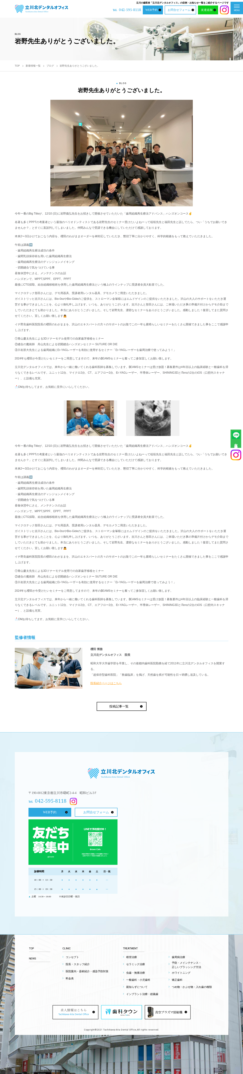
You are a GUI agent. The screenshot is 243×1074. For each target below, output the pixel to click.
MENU (237, 9)
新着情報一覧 (33, 65)
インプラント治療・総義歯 (142, 994)
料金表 (70, 978)
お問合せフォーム (179, 10)
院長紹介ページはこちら (106, 683)
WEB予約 (151, 10)
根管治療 (131, 957)
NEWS (32, 958)
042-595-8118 (130, 9)
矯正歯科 (177, 979)
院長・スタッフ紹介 (78, 964)
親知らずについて (137, 987)
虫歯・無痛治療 (135, 972)
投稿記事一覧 (119, 706)
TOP (17, 65)
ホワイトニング (181, 972)
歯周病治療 (178, 957)
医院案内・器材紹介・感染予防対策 (87, 971)
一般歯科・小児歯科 (138, 979)
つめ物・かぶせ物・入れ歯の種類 (192, 987)
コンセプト (72, 957)
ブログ (50, 65)
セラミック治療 (135, 964)
